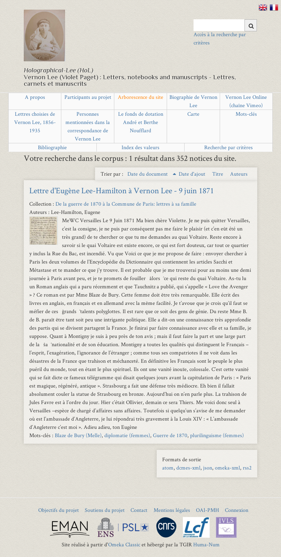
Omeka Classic (124, 544)
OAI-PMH (207, 510)
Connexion (236, 510)
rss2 (247, 467)
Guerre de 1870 (170, 435)
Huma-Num (206, 544)
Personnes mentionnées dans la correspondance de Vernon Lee (87, 126)
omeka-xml (227, 467)
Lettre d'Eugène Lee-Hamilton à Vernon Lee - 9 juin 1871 (121, 190)
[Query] (225, 25)
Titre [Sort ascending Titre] (218, 173)
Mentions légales (172, 510)
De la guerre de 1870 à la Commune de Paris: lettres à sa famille (125, 203)
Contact (139, 510)
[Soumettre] (250, 25)
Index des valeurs (140, 147)
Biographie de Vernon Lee (193, 101)
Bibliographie (52, 147)
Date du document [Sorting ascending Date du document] (148, 173)
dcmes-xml (188, 467)
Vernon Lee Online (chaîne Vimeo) (246, 101)
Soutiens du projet (105, 510)
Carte (193, 113)
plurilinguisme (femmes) (217, 435)
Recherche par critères (228, 147)
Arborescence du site (140, 97)
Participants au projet (87, 97)
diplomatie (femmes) (127, 435)
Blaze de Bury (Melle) (78, 435)
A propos (35, 97)
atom (168, 467)
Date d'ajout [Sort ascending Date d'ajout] (193, 173)
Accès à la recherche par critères (220, 38)
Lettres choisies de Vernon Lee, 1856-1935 (35, 122)
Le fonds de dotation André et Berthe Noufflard (140, 122)
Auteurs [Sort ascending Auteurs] (239, 173)
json (207, 467)
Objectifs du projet (58, 510)
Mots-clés (246, 113)
